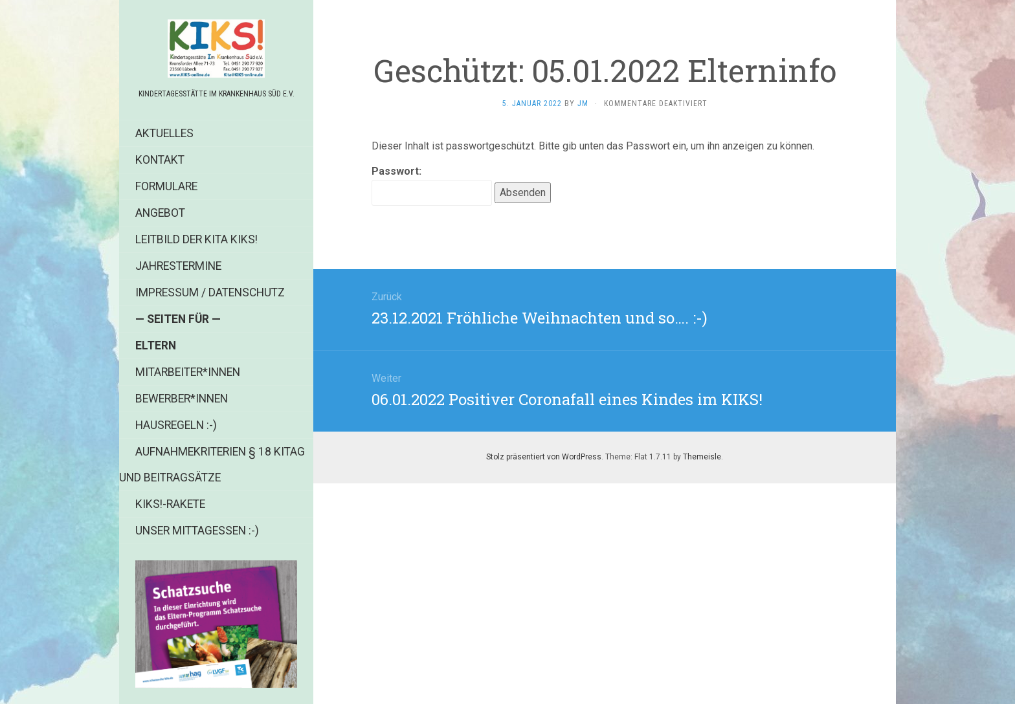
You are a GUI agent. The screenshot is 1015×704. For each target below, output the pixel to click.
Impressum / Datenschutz (210, 292)
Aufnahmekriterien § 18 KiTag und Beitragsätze (212, 464)
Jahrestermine (178, 265)
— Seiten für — (178, 319)
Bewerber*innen (181, 398)
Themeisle (702, 456)
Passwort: (432, 185)
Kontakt (159, 159)
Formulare (166, 186)
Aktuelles (164, 133)
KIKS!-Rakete (170, 504)
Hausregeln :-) (176, 425)
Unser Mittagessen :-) (197, 530)
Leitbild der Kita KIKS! (196, 239)
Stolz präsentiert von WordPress (543, 456)
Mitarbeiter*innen (187, 372)
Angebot (160, 212)
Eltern (155, 345)
